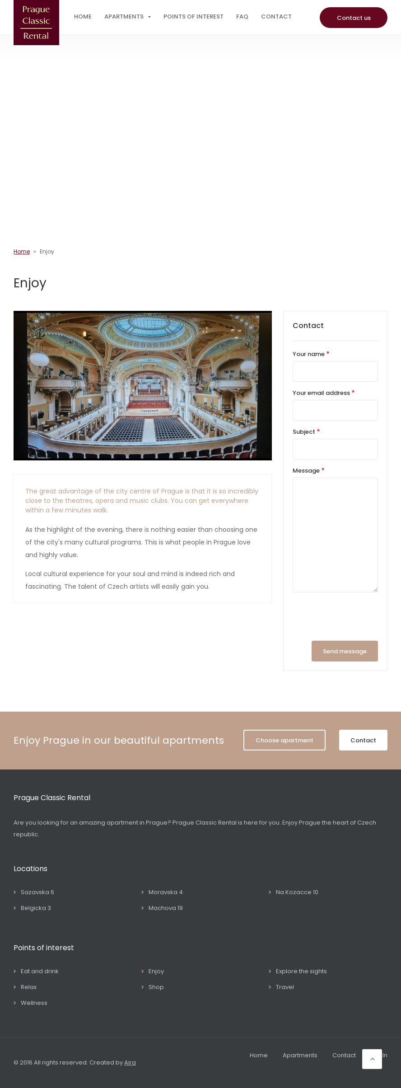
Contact (276, 16)
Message (306, 470)
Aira (130, 1062)
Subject (304, 431)
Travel (285, 987)
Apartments (124, 16)
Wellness (34, 1003)
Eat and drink (40, 971)
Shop (156, 987)
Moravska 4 (166, 892)
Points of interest (193, 16)
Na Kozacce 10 (297, 892)
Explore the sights (301, 971)
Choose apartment (284, 740)
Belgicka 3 (36, 908)
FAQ (242, 16)
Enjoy (156, 971)
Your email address (321, 393)
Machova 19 (166, 908)
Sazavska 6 (37, 892)
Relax (29, 987)
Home (83, 16)
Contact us (354, 18)
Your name (309, 354)
